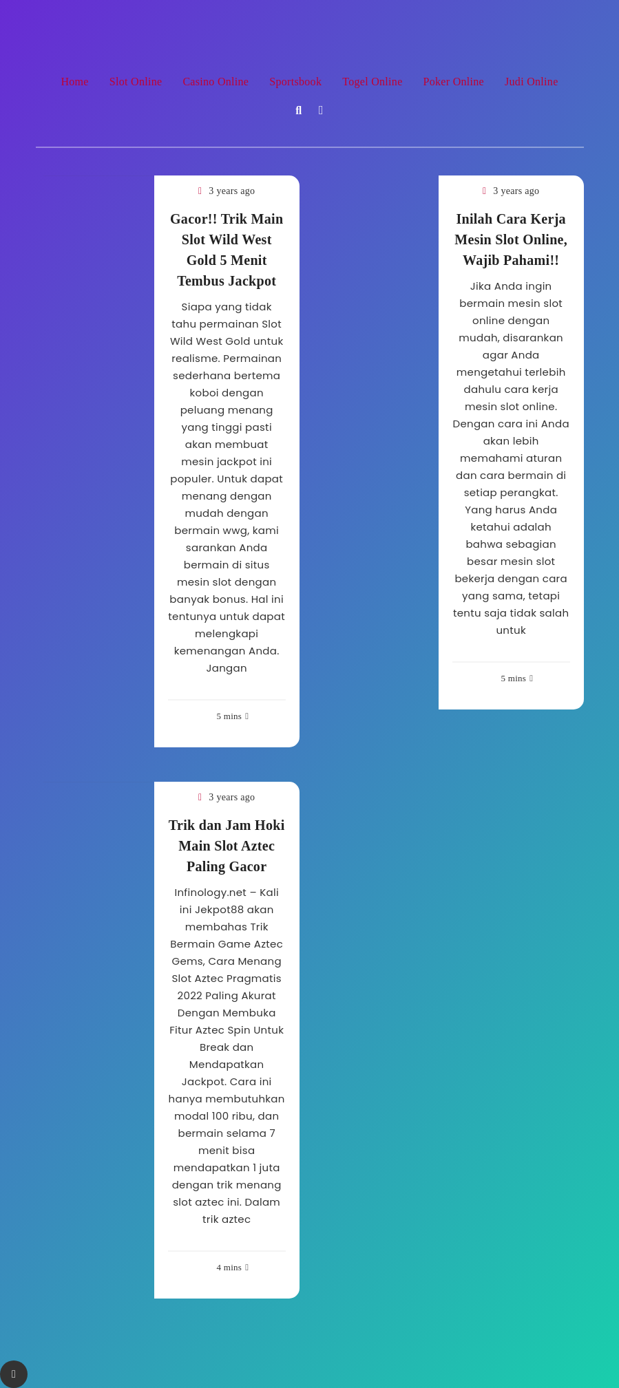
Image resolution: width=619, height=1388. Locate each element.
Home (74, 81)
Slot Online (135, 81)
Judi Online (531, 81)
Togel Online (372, 81)
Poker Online (453, 81)
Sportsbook (295, 81)
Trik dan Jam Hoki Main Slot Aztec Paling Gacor (227, 846)
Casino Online (215, 81)
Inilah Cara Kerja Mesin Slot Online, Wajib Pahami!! (510, 239)
